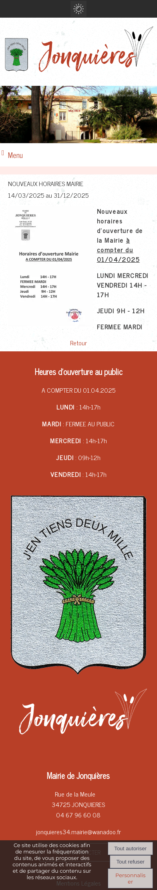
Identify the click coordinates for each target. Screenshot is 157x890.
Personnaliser (130, 878)
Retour (78, 342)
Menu (15, 155)
